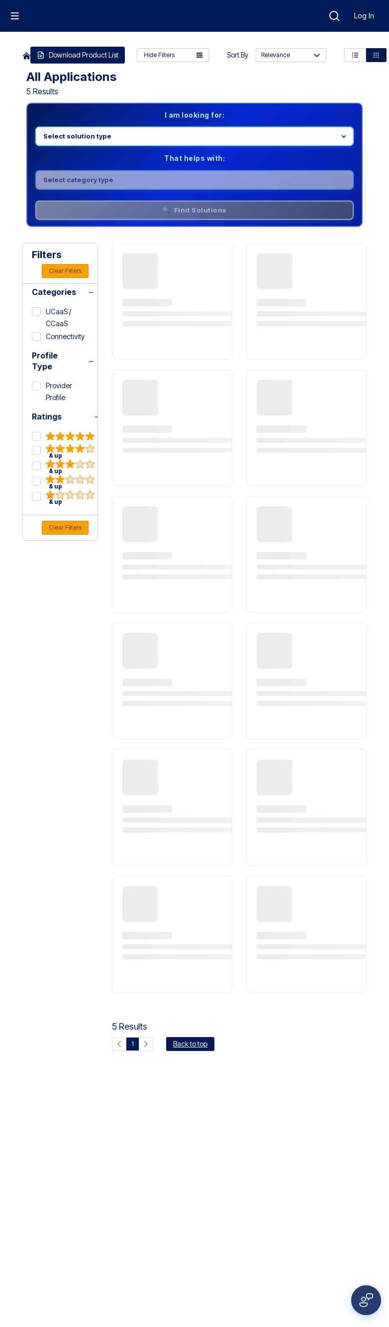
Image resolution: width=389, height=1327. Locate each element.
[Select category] (194, 180)
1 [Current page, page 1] (132, 1044)
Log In (364, 15)
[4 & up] (63, 451)
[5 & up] (63, 436)
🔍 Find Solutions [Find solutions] (194, 210)
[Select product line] (194, 136)
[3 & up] (63, 467)
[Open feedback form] (366, 1300)
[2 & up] (63, 482)
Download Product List (77, 55)
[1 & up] (63, 497)
